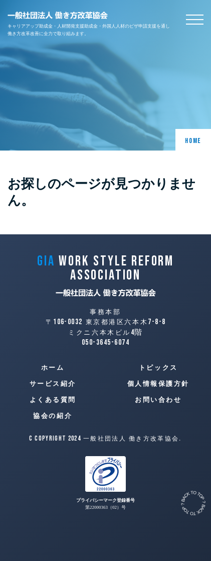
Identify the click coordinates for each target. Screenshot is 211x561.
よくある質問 (53, 399)
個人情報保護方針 (158, 383)
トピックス (158, 367)
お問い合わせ (158, 399)
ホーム (53, 367)
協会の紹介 (52, 415)
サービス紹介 (53, 383)
